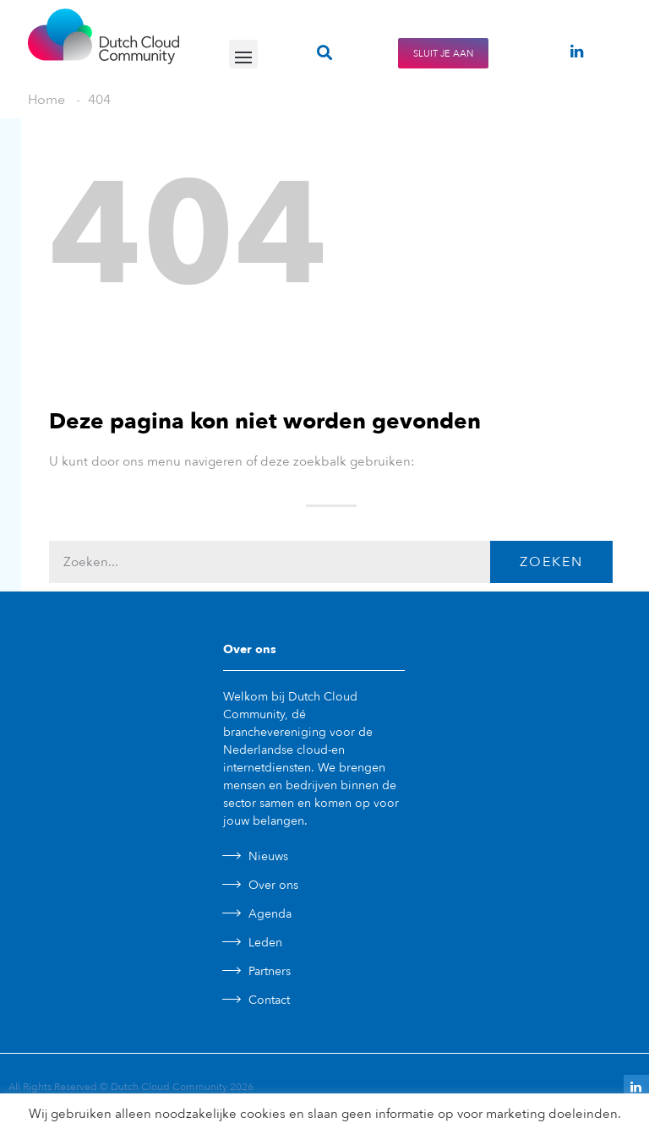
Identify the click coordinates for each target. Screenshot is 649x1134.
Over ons (273, 885)
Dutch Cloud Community (169, 1086)
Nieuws (268, 856)
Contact (269, 1000)
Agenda (270, 914)
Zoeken (551, 562)
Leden (265, 943)
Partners (269, 971)
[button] (243, 54)
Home (46, 99)
